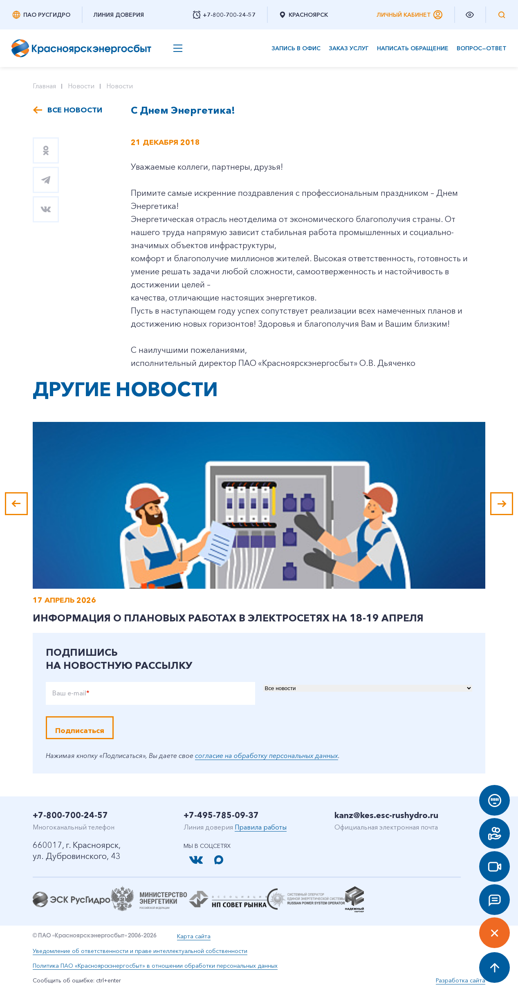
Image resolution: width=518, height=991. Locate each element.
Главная (44, 86)
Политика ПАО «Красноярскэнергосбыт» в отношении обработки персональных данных (155, 965)
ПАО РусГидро (40, 15)
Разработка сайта (460, 980)
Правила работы (261, 827)
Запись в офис (296, 48)
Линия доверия (118, 14)
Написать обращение (412, 48)
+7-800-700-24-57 (70, 815)
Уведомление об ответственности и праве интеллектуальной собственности (140, 951)
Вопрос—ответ (482, 48)
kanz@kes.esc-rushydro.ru (386, 815)
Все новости (74, 109)
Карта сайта (194, 936)
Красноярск (303, 15)
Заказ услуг (349, 48)
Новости (81, 86)
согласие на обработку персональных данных (266, 755)
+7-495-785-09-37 (221, 815)
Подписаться (79, 730)
